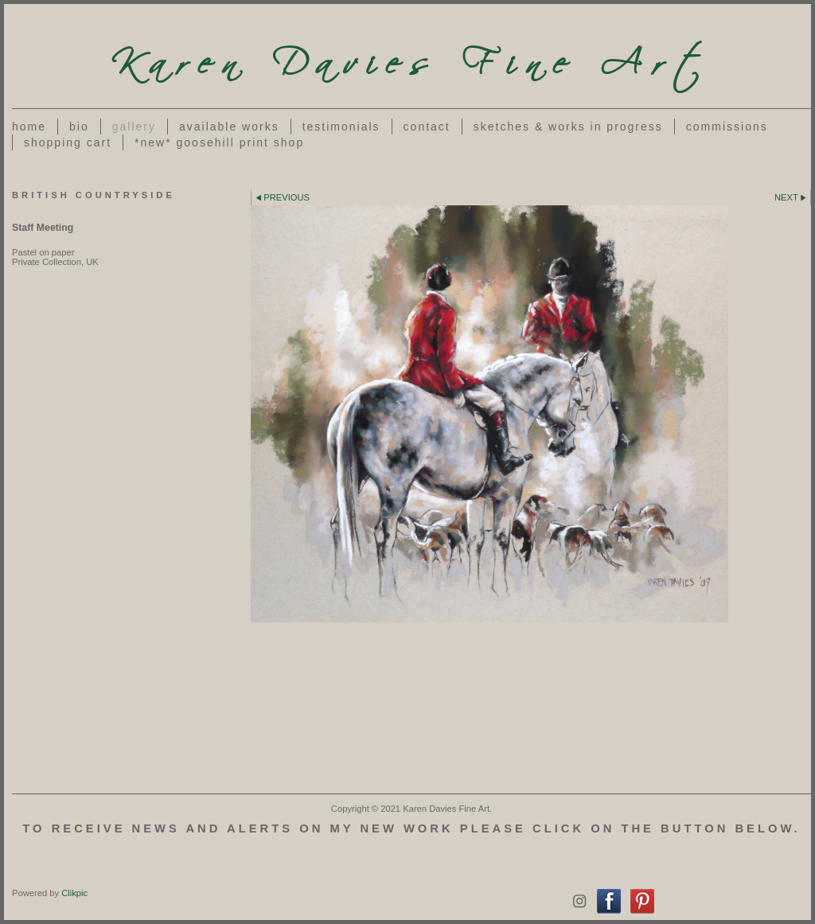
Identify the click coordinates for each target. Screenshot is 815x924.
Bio (79, 126)
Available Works (229, 126)
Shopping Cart (67, 142)
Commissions (727, 126)
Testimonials (341, 126)
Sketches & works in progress (568, 126)
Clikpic (74, 893)
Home (29, 126)
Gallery (134, 126)
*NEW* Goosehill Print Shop (219, 142)
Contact (427, 126)
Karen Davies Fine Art (411, 56)
